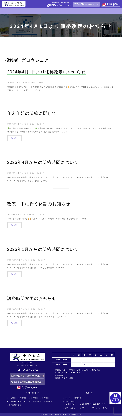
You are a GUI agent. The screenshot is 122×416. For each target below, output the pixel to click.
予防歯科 (45, 398)
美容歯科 (37, 401)
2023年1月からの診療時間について (43, 249)
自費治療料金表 (15, 405)
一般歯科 (12, 398)
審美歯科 (49, 401)
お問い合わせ (70, 408)
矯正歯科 (23, 398)
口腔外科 (12, 401)
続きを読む (16, 138)
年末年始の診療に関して (32, 113)
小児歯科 (34, 398)
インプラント (25, 401)
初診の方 (71, 404)
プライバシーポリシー (101, 408)
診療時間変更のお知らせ (32, 298)
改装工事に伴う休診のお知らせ (38, 203)
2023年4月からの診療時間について (43, 162)
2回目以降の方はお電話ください (94, 404)
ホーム (67, 398)
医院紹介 (77, 398)
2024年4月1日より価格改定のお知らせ (46, 71)
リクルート (84, 408)
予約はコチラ (70, 401)
